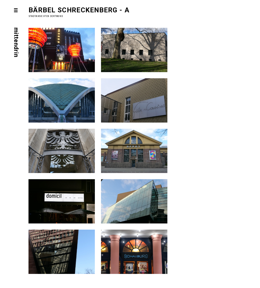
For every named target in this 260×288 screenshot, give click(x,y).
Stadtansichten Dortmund (46, 16)
